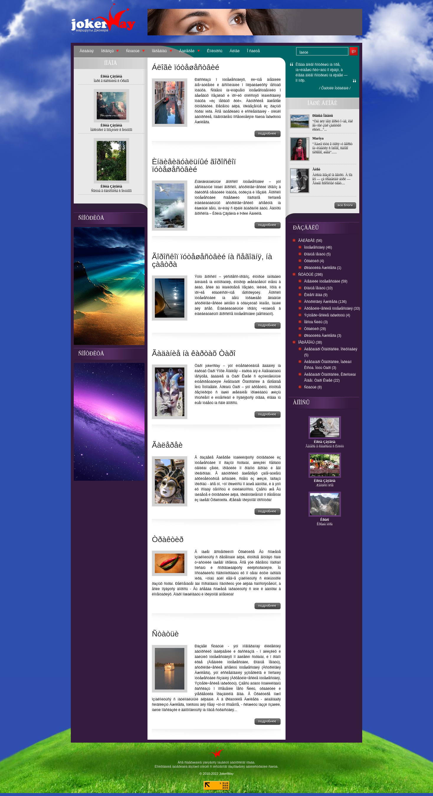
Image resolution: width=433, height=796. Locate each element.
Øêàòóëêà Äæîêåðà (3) (322, 336)
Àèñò (316, 169)
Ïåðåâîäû (159, 51)
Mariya (318, 138)
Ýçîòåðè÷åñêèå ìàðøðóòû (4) (327, 315)
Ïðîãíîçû (107, 51)
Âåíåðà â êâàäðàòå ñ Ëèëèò (324, 446)
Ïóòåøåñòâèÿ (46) (318, 247)
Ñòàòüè (133, 51)
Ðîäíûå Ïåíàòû (322, 116)
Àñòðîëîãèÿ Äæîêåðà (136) (325, 302)
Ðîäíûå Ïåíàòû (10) (318, 288)
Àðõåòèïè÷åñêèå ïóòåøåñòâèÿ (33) (332, 308)
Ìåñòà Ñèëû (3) (316, 322)
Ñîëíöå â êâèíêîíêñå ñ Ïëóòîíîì (111, 191)
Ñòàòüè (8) (313, 387)
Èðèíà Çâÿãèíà (324, 442)
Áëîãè (235, 51)
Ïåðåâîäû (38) (310, 342)
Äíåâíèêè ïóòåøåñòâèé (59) (325, 281)
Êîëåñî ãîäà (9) (315, 295)
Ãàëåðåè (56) (310, 241)
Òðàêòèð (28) (315, 329)
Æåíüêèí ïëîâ (325, 485)
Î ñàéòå (253, 51)
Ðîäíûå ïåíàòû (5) (317, 254)
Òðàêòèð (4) (314, 261)
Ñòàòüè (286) (310, 275)
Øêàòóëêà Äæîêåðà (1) (322, 268)
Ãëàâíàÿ (87, 51)
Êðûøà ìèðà (325, 524)
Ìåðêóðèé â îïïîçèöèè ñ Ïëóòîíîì (111, 130)
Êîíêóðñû (214, 51)
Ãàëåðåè (187, 51)
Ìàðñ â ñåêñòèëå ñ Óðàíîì (111, 81)
